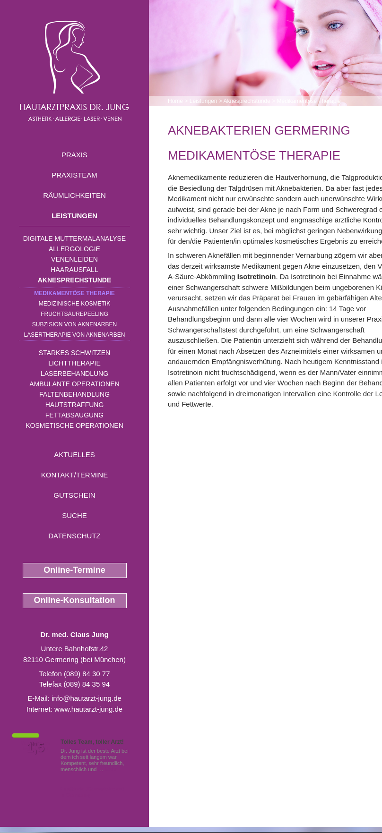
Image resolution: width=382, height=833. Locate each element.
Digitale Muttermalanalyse (74, 238)
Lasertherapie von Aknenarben (74, 335)
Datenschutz (74, 536)
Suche (74, 515)
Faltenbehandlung (74, 394)
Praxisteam (74, 175)
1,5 (35, 747)
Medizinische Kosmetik (74, 303)
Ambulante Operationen (74, 384)
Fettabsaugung (74, 415)
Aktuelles (74, 454)
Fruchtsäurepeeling (74, 314)
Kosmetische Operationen (74, 425)
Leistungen (74, 216)
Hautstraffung (74, 404)
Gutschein (74, 495)
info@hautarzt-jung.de (87, 698)
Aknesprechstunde (75, 280)
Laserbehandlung (74, 373)
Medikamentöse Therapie (74, 293)
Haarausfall (74, 269)
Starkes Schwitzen (74, 353)
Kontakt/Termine (74, 475)
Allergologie (74, 249)
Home (175, 101)
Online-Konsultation (74, 600)
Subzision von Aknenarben (74, 324)
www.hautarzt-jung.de (88, 709)
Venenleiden (74, 259)
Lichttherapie (74, 363)
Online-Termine (74, 570)
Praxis (74, 155)
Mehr (111, 769)
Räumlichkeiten (74, 195)
